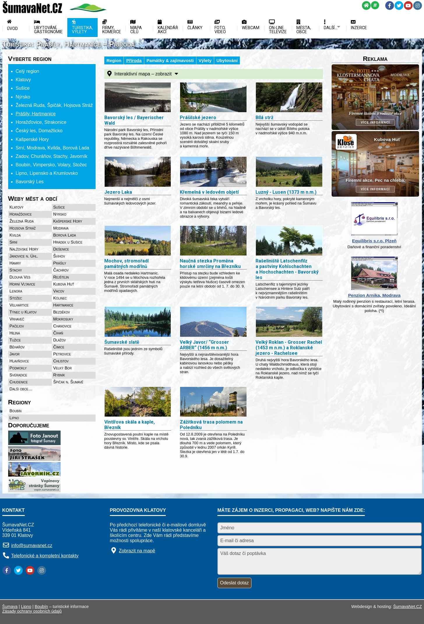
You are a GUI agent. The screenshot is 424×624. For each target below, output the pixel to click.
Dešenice (61, 249)
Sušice (59, 207)
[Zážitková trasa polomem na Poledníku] (213, 402)
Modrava (61, 228)
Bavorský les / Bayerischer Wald (134, 120)
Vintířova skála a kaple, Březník (129, 424)
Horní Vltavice (22, 284)
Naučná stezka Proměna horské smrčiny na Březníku (210, 263)
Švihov (59, 256)
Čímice (58, 347)
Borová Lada (64, 235)
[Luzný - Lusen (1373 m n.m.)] (289, 172)
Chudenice (19, 382)
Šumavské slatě (121, 342)
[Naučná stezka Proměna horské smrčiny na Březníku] (213, 241)
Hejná (15, 333)
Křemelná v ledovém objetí (209, 192)
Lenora (16, 291)
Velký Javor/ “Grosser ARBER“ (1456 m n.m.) (204, 344)
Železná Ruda (22, 221)
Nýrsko (59, 214)
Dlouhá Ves (20, 277)
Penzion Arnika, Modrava (374, 295)
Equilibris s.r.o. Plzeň (374, 240)
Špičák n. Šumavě (68, 382)
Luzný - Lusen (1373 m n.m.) (286, 192)
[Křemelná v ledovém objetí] (213, 172)
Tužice (15, 340)
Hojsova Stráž (23, 228)
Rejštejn (61, 277)
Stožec (16, 298)
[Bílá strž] (289, 97)
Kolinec (60, 298)
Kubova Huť (63, 284)
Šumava (10, 606)
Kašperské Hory (67, 221)
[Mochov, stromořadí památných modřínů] (138, 241)
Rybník (59, 375)
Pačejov (17, 326)
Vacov (58, 291)
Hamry (15, 263)
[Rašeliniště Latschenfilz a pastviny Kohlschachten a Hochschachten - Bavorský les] (289, 241)
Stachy (16, 270)
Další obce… (21, 389)
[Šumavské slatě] (138, 322)
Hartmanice (63, 305)
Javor (15, 354)
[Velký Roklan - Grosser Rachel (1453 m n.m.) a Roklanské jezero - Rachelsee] (289, 322)
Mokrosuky (63, 319)
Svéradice (18, 375)
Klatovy (17, 207)
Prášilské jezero (198, 117)
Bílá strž (264, 117)
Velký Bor (62, 368)
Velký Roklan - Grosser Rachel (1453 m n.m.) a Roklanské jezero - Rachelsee (289, 347)
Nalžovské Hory (24, 249)
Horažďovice (21, 214)
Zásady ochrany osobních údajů (32, 611)
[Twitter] (399, 5)
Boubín (16, 410)
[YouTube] (408, 5)
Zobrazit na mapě (137, 550)
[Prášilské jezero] (213, 97)
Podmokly (18, 368)
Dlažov (59, 340)
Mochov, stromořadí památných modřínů (126, 263)
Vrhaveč (17, 319)
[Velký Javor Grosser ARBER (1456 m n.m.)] (213, 322)
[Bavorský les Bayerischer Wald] (138, 97)
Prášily (59, 263)
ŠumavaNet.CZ (407, 606)
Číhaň (58, 333)
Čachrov (61, 270)
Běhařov (17, 347)
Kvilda (15, 235)
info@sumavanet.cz (31, 545)
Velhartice (19, 305)
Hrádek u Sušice (67, 242)
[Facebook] (389, 5)
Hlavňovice (19, 361)
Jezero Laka (118, 192)
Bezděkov (61, 312)
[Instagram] (417, 5)
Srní (13, 242)
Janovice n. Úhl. (24, 256)
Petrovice (62, 354)
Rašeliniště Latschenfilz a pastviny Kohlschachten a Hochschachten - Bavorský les (287, 269)
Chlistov (61, 361)
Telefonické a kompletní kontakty (44, 555)
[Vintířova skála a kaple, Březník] (138, 402)
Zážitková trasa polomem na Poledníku (211, 424)
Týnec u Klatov (23, 312)
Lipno (14, 417)
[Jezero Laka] (138, 172)
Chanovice (62, 326)
